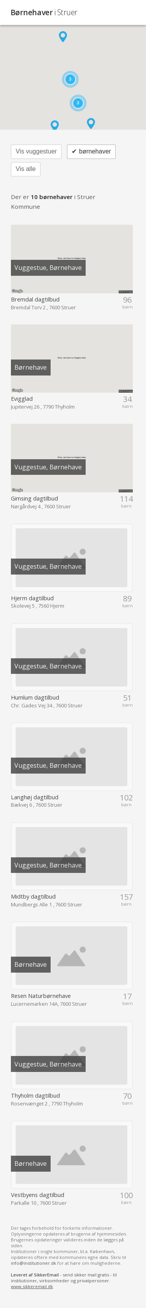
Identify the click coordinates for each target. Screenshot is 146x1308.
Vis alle (25, 169)
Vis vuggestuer (36, 151)
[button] (63, 36)
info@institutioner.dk (33, 1263)
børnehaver (91, 151)
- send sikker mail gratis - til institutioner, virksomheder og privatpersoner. (64, 1280)
